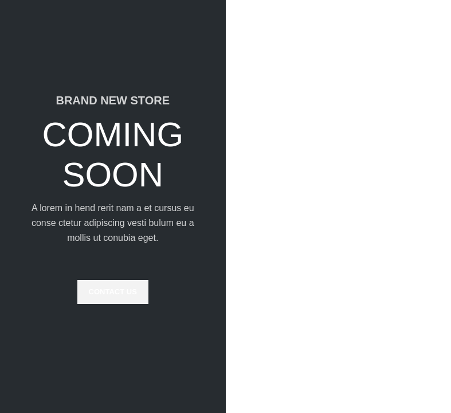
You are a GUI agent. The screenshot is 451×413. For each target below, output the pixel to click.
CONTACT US (113, 291)
